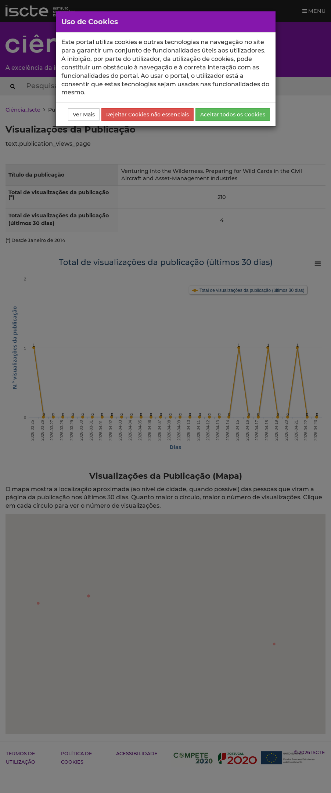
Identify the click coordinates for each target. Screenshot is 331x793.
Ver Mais (84, 114)
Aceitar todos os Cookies (232, 114)
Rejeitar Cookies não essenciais (147, 114)
